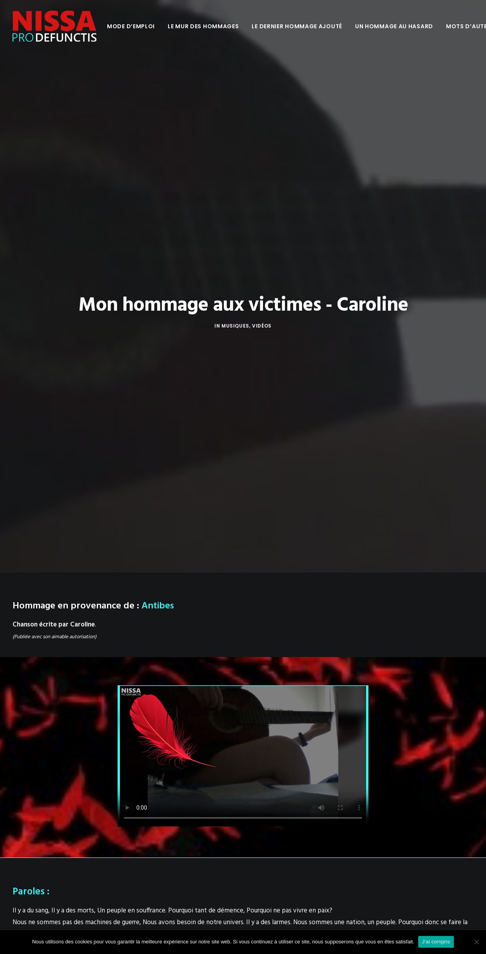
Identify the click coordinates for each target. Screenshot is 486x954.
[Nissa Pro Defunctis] (54, 26)
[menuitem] (131, 26)
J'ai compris (436, 942)
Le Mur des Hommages (203, 26)
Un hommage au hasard (394, 26)
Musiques (235, 125)
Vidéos (262, 125)
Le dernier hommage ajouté (297, 26)
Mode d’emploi (131, 26)
